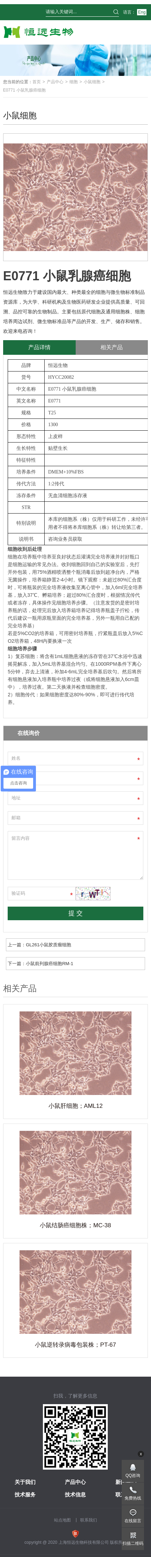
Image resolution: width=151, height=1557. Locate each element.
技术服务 (25, 1494)
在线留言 (132, 1520)
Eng (141, 12)
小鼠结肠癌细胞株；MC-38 (75, 1225)
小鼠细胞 (92, 81)
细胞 (73, 81)
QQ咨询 (133, 1475)
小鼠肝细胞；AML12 (75, 1106)
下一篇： (40, 963)
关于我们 (25, 1482)
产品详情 (39, 347)
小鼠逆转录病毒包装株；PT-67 (75, 1344)
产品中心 (55, 81)
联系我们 (88, 1520)
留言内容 (76, 855)
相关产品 (111, 347)
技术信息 (75, 1494)
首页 (36, 81)
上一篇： (39, 944)
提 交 (75, 913)
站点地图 (62, 1520)
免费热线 (132, 1498)
